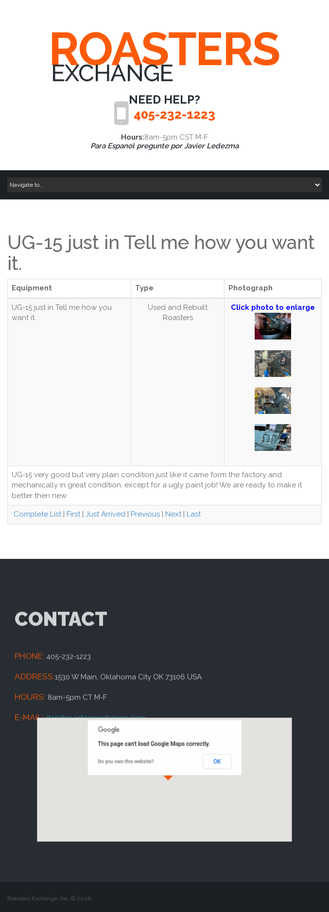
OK (205, 765)
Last (194, 514)
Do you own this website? (134, 765)
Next (173, 514)
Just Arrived (105, 514)
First (73, 514)
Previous (145, 514)
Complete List (36, 514)
